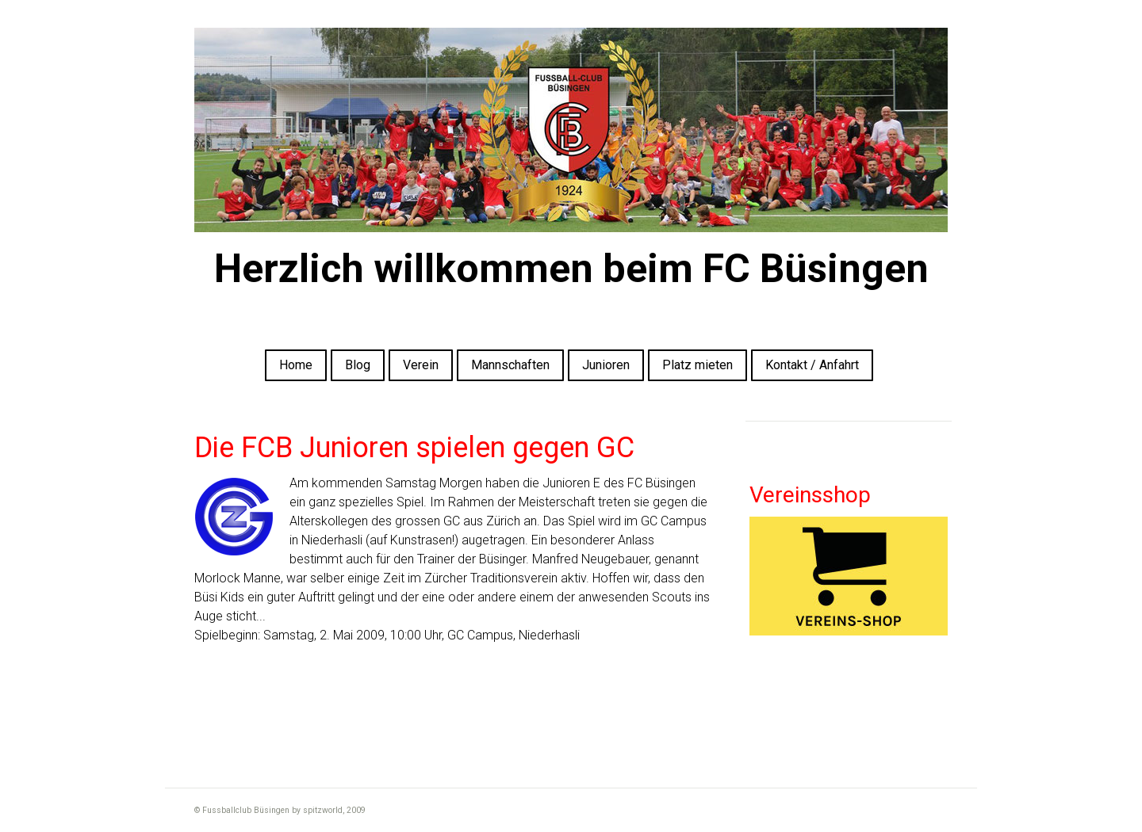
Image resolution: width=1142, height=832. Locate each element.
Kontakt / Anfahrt (812, 364)
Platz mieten (697, 364)
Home (295, 364)
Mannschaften (510, 364)
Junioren (606, 364)
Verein (421, 364)
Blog (357, 364)
